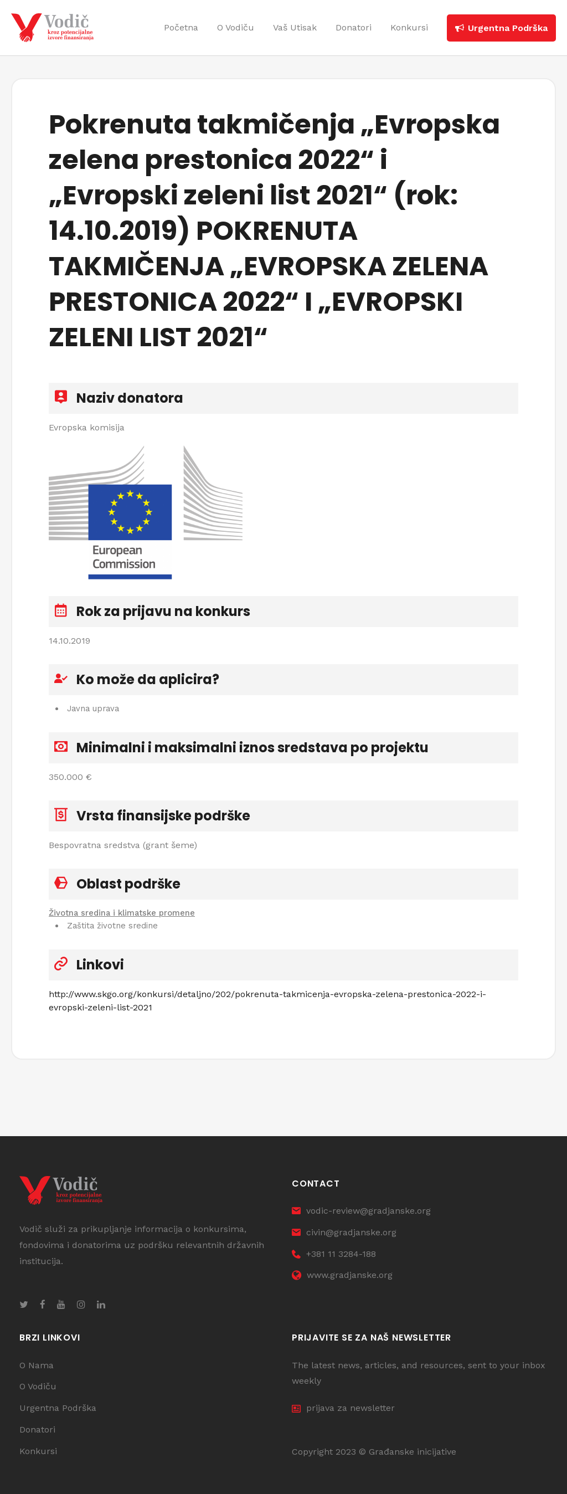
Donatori (37, 1430)
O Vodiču (37, 1387)
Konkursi (38, 1451)
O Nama (36, 1365)
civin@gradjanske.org (344, 1233)
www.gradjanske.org (342, 1275)
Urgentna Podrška (57, 1408)
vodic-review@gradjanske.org (361, 1211)
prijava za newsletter (343, 1408)
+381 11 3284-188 (334, 1254)
